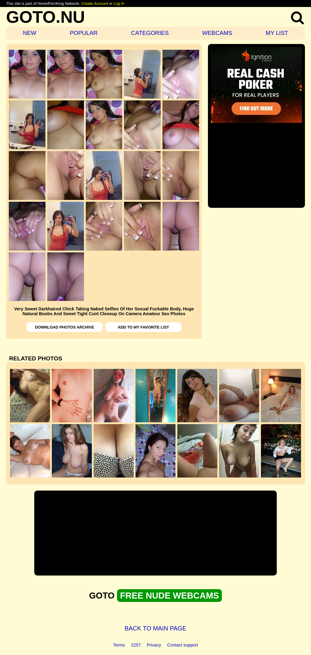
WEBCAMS (217, 33)
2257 (136, 645)
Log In (118, 3)
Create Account (94, 3)
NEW (29, 33)
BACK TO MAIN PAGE (155, 628)
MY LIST (277, 33)
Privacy (154, 645)
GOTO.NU (45, 16)
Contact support (182, 645)
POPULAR (84, 33)
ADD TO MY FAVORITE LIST (143, 327)
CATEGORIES (150, 33)
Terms (119, 645)
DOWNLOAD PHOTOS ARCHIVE (64, 327)
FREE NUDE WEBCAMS (169, 595)
